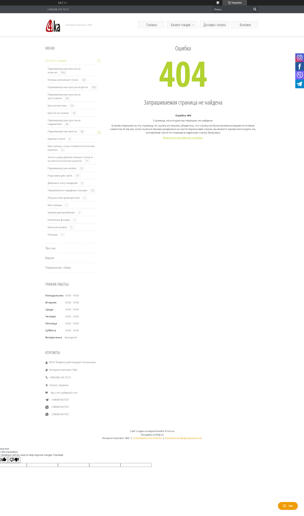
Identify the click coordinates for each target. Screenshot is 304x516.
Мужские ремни (57, 227)
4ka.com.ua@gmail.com (64, 392)
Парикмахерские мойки (62, 168)
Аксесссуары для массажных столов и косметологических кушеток (70, 159)
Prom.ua (169, 431)
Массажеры (55, 205)
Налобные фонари (59, 220)
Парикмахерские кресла (62, 131)
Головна (151, 24)
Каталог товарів (180, 24)
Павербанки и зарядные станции (67, 190)
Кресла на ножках (58, 113)
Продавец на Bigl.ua (152, 434)
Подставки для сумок (60, 175)
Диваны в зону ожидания (63, 183)
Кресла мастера (57, 105)
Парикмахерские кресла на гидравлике (64, 122)
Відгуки (49, 258)
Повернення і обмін (58, 267)
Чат (288, 506)
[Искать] (255, 9)
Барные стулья (56, 138)
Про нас (50, 248)
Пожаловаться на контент (147, 438)
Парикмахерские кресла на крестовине (64, 96)
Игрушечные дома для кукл (64, 197)
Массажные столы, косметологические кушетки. (71, 148)
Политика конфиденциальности (183, 438)
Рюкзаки (53, 234)
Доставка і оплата (215, 24)
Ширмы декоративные (61, 212)
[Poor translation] (14, 460)
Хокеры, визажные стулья (63, 79)
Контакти (245, 24)
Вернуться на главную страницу (183, 137)
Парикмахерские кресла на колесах (64, 70)
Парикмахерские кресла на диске (68, 87)
